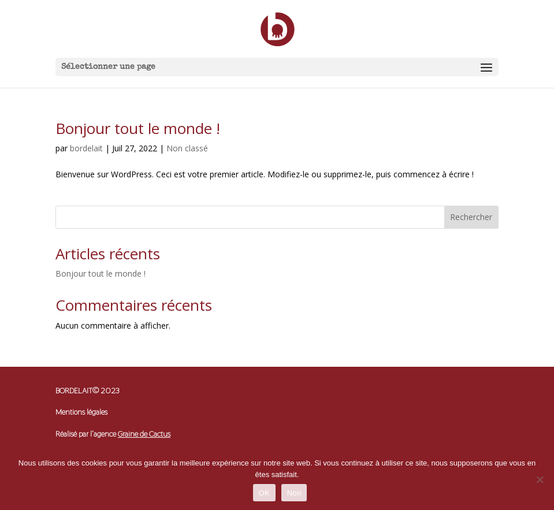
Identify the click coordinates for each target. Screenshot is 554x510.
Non (294, 493)
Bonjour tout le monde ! (137, 128)
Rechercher (471, 216)
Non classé (187, 148)
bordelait (86, 148)
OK (264, 493)
